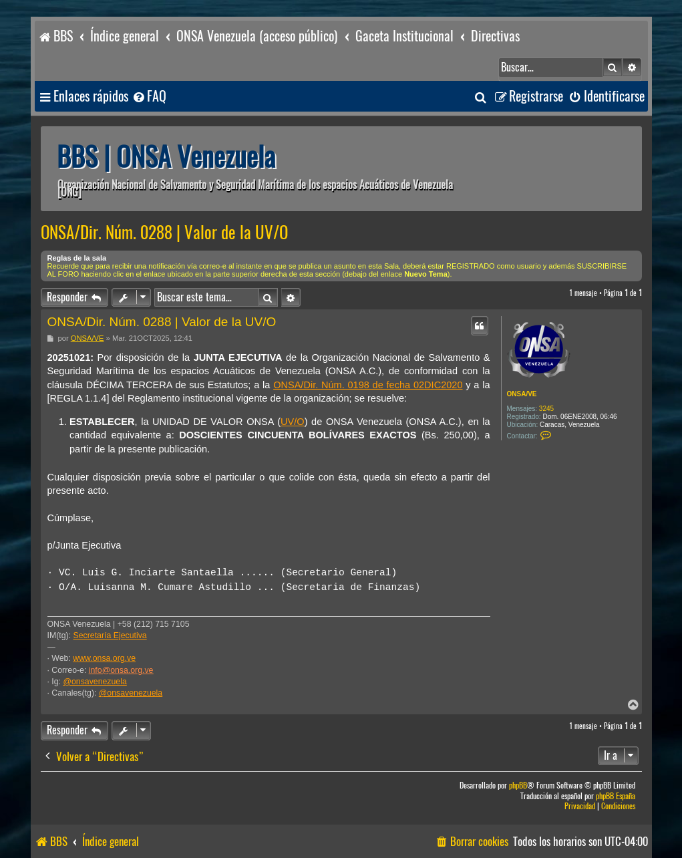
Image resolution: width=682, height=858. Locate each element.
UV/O (293, 421)
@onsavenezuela (94, 681)
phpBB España (615, 796)
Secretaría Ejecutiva (110, 635)
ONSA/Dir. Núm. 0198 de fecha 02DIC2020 (367, 385)
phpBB (518, 785)
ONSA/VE (522, 394)
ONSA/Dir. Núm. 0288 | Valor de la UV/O (164, 232)
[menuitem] (149, 97)
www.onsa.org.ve (104, 658)
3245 (546, 408)
